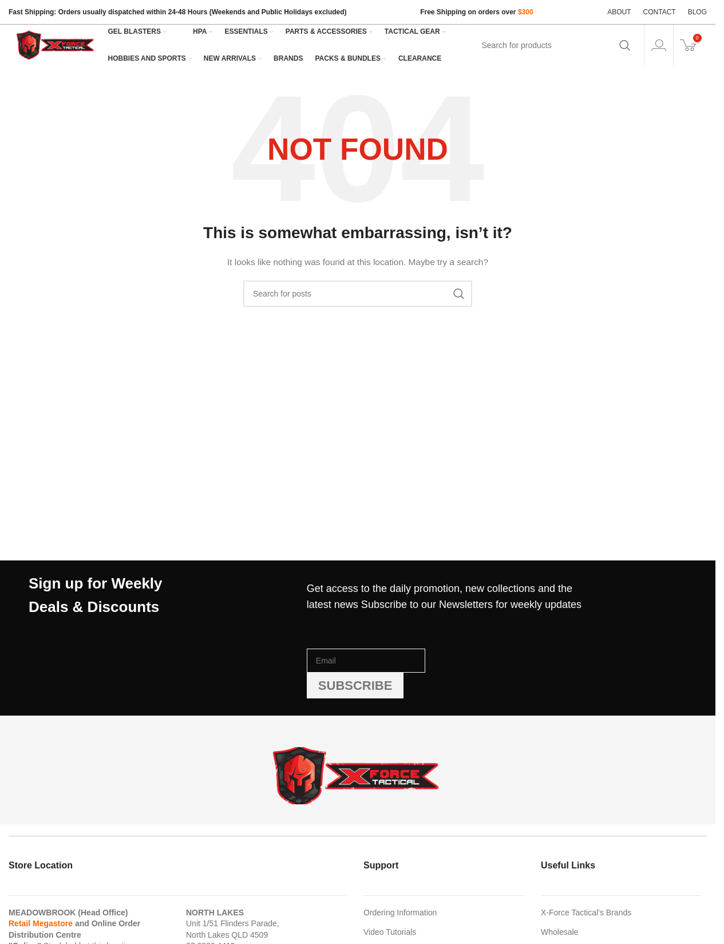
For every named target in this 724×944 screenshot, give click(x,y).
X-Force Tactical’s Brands (586, 912)
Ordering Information (400, 912)
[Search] (555, 45)
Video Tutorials (389, 932)
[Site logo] (56, 44)
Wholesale (559, 932)
